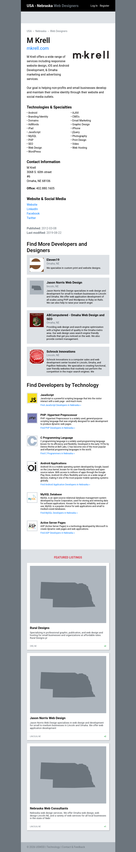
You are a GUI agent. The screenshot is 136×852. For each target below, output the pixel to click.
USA (31, 6)
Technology (53, 847)
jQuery (76, 132)
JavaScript (34, 132)
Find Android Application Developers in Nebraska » (65, 484)
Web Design (35, 147)
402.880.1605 (45, 188)
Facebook (33, 213)
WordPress (34, 151)
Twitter (31, 218)
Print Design (79, 139)
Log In (94, 5)
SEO (30, 143)
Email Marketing (81, 120)
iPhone (76, 128)
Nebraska (57, 6)
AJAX (75, 112)
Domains (33, 120)
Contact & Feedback (73, 847)
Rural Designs (40, 628)
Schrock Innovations (61, 351)
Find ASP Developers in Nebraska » (58, 533)
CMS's (76, 116)
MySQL (32, 136)
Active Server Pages (53, 522)
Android (32, 112)
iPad (30, 128)
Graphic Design (81, 124)
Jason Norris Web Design (64, 282)
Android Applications (54, 463)
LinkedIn (32, 209)
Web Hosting (79, 147)
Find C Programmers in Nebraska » (58, 453)
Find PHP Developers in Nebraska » (58, 428)
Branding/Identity (38, 116)
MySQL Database (51, 494)
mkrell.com (38, 48)
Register (104, 5)
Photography (79, 136)
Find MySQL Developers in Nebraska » (59, 513)
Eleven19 (53, 260)
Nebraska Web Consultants (49, 808)
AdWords (33, 124)
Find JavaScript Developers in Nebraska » (61, 405)
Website (32, 204)
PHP (30, 139)
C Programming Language (57, 437)
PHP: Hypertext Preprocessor (59, 415)
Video (75, 143)
